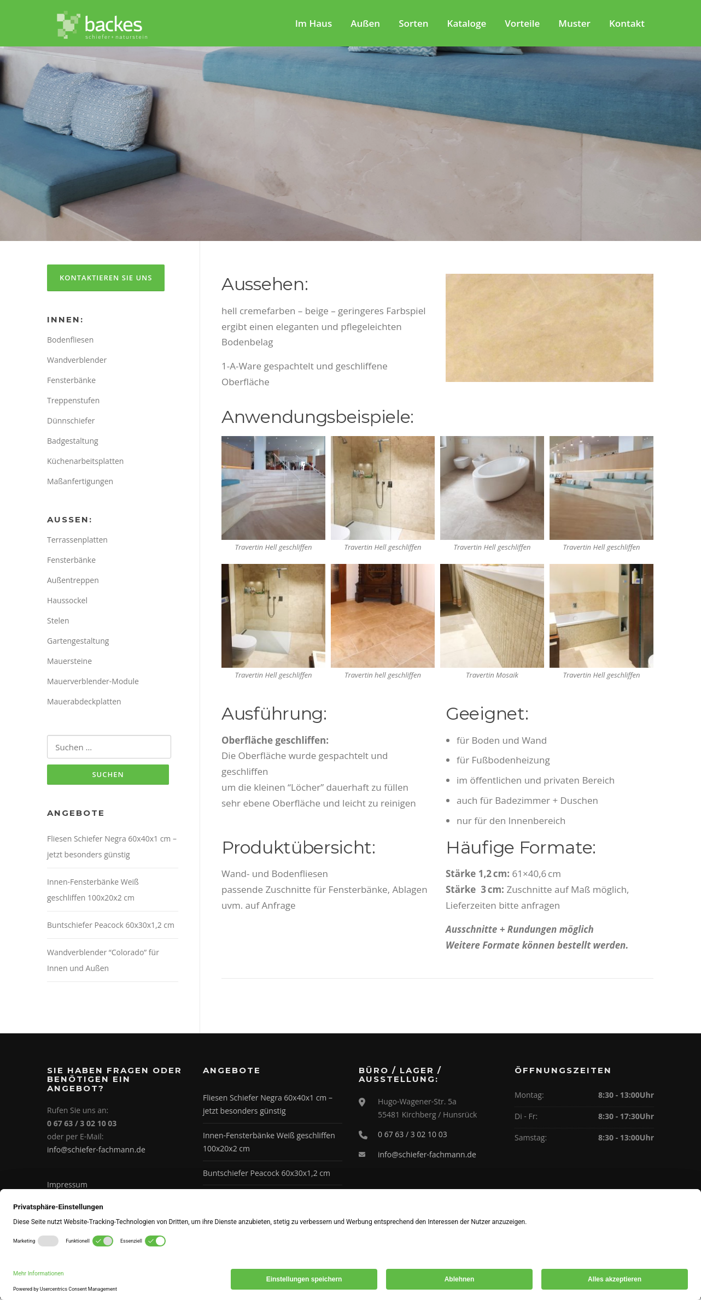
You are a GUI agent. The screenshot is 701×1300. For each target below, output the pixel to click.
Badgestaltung (72, 442)
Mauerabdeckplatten (84, 703)
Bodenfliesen (70, 341)
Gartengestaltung (78, 642)
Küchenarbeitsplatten (85, 462)
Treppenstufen (73, 402)
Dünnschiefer (71, 422)
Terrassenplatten (77, 542)
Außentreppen (73, 582)
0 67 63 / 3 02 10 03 (412, 1136)
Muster (574, 23)
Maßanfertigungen (80, 483)
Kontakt (627, 23)
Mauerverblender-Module (93, 683)
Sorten (413, 23)
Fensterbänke (71, 382)
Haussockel (67, 602)
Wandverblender (77, 361)
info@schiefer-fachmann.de (96, 1151)
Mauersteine (69, 662)
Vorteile (522, 23)
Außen (365, 23)
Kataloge (467, 23)
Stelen (58, 622)
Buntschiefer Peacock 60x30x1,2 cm (110, 927)
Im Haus (313, 23)
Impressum (67, 1186)
